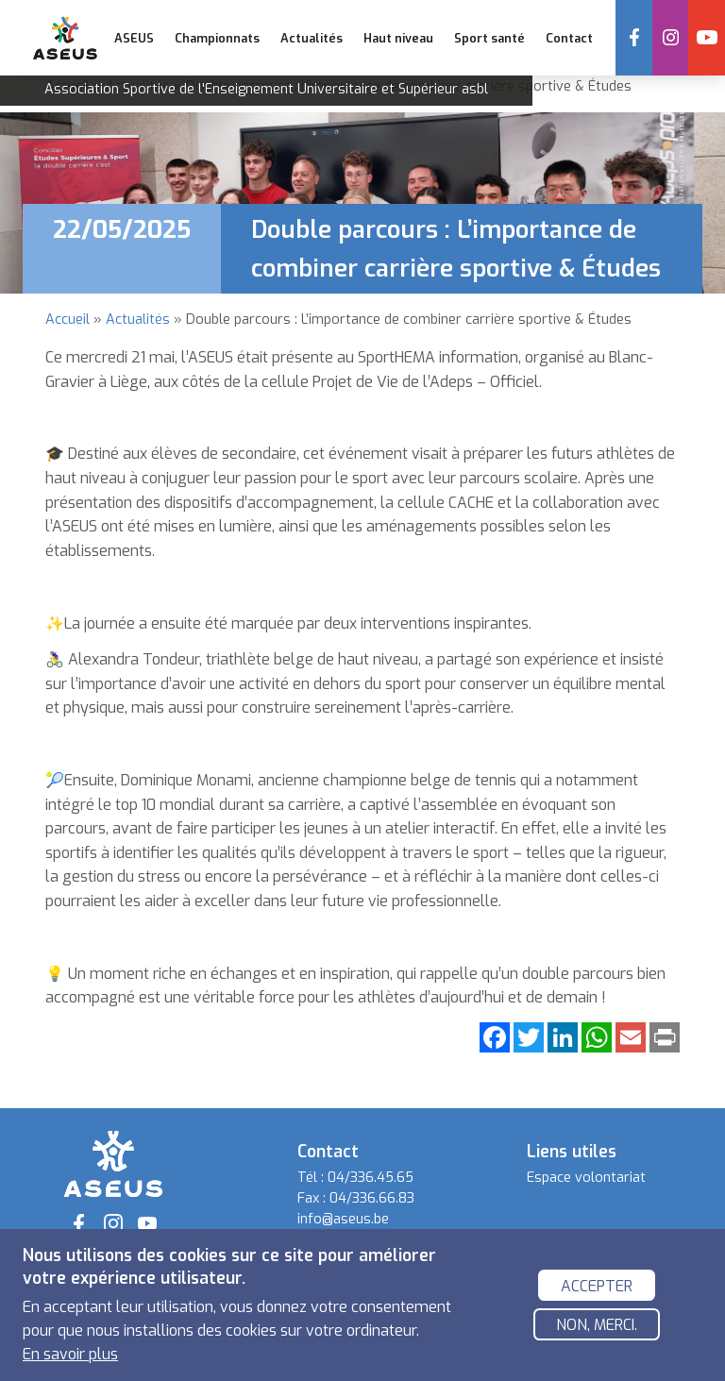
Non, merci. (596, 1325)
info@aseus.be (343, 1219)
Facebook (634, 38)
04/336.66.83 (371, 1198)
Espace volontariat (586, 1178)
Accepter (596, 1286)
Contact (568, 38)
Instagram (670, 38)
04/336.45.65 (370, 1178)
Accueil (67, 319)
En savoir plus (70, 1354)
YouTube (707, 38)
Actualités (311, 38)
